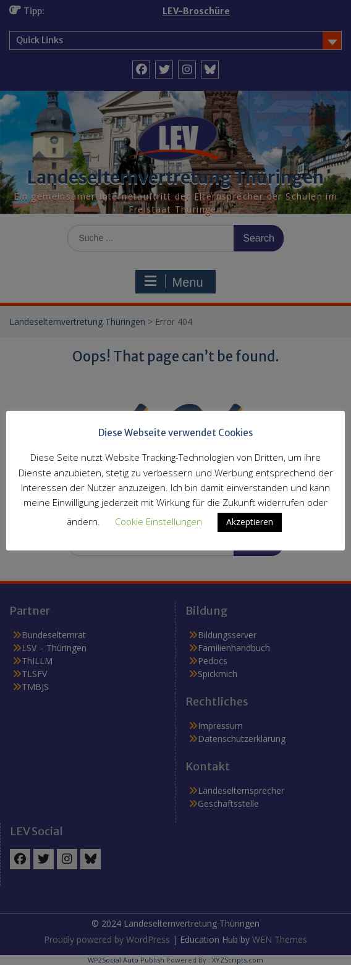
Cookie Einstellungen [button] (158, 521)
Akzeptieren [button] (249, 522)
